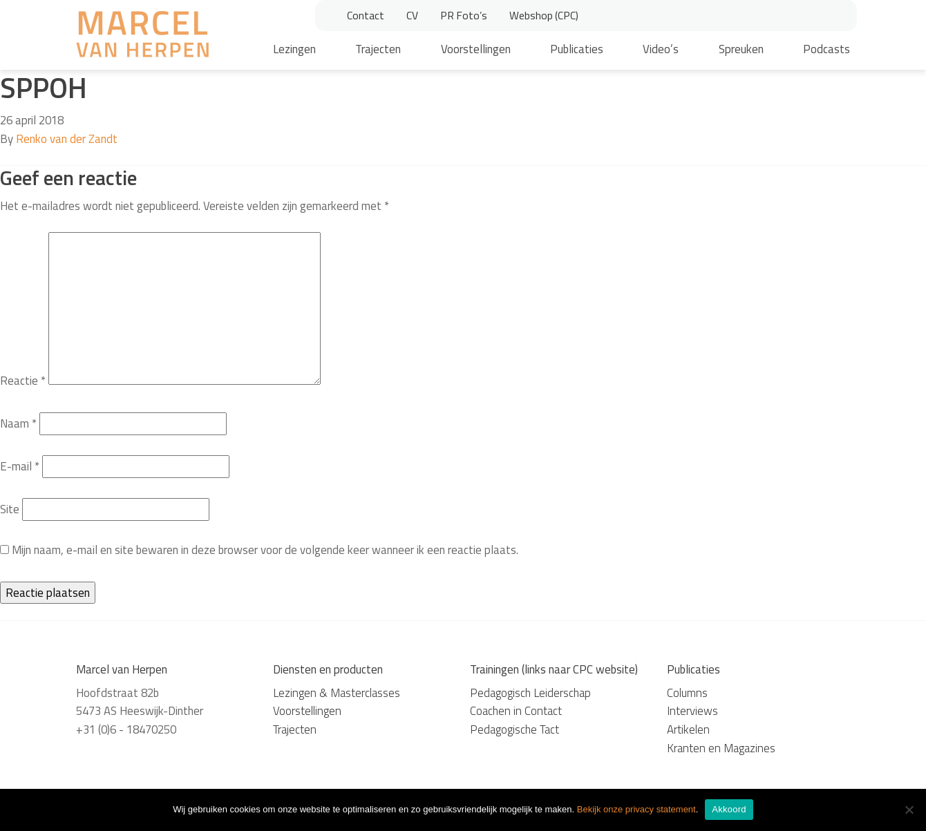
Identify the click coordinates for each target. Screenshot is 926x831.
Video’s (661, 49)
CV (412, 15)
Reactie (23, 381)
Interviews (692, 711)
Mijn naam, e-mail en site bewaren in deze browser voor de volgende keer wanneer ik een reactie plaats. (265, 550)
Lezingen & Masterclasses (336, 693)
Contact (365, 15)
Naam (18, 423)
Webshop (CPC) (543, 15)
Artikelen (688, 729)
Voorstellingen (476, 49)
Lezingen (294, 49)
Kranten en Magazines (721, 748)
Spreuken (741, 49)
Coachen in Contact (516, 711)
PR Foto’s (463, 15)
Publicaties (576, 49)
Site (9, 509)
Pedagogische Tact (514, 729)
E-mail (19, 466)
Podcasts (826, 49)
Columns (687, 693)
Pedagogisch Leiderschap (530, 693)
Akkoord (729, 809)
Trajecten (378, 49)
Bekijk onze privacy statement (636, 809)
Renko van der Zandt (66, 139)
